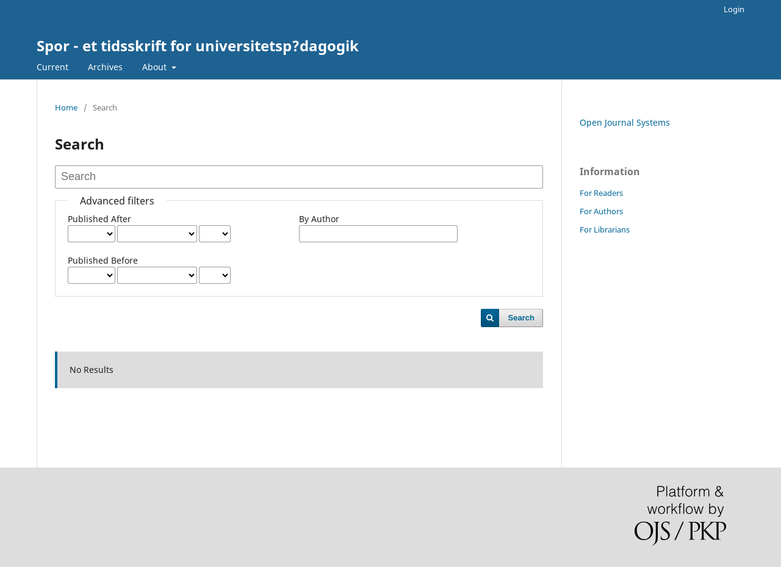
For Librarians (605, 229)
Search (521, 317)
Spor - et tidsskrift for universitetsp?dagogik (198, 45)
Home (66, 107)
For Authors (601, 211)
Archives (105, 67)
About (155, 67)
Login (734, 9)
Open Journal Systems (625, 122)
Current (52, 67)
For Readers (601, 192)
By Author (319, 219)
